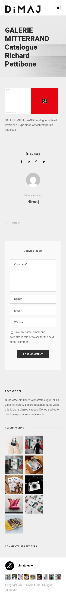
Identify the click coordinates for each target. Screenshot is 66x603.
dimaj (33, 201)
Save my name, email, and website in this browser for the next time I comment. (32, 336)
